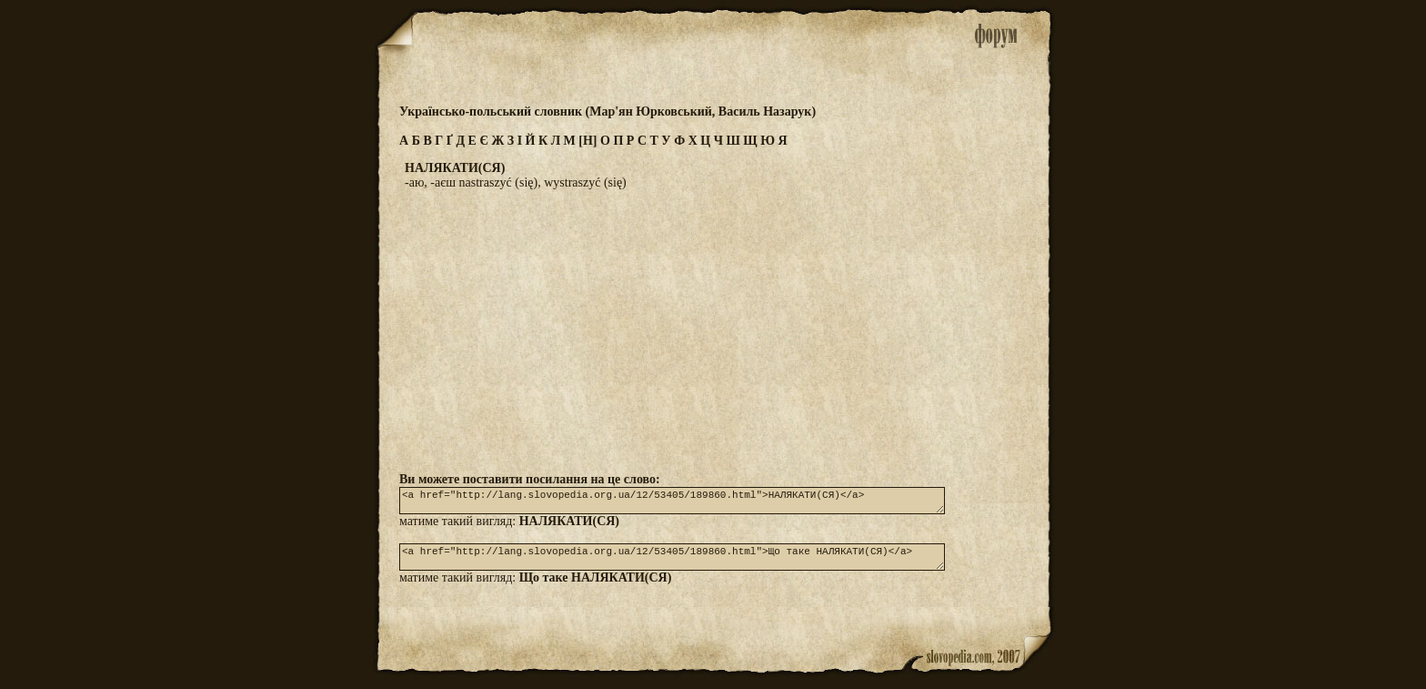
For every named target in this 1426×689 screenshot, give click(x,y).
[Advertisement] (713, 330)
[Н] (587, 140)
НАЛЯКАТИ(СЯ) (569, 526)
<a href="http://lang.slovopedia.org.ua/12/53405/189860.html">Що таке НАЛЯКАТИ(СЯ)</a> (672, 565)
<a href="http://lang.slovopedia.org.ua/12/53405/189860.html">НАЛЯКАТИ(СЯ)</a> (672, 503)
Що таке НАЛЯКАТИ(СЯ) (595, 588)
